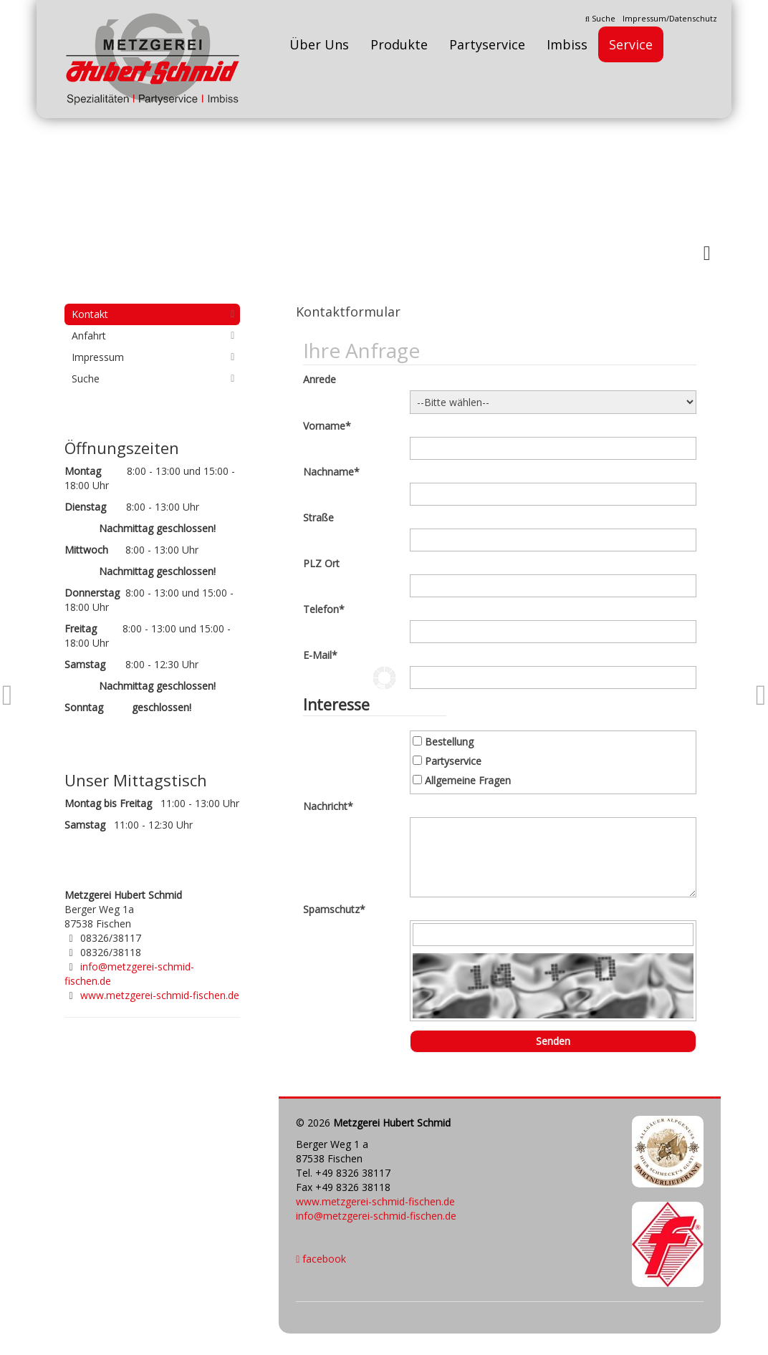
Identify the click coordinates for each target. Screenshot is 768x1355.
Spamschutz (334, 909)
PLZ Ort (321, 563)
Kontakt (90, 314)
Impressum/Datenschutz (670, 18)
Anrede (319, 379)
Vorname (327, 426)
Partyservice (487, 44)
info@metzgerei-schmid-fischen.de (376, 1216)
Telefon (324, 609)
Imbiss (567, 44)
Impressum (98, 357)
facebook (321, 1258)
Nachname (331, 471)
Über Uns (319, 44)
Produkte (399, 44)
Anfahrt (89, 335)
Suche (600, 18)
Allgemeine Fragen (468, 780)
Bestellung (449, 741)
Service (631, 44)
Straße (318, 517)
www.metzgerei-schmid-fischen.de (375, 1201)
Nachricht (328, 806)
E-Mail (320, 655)
